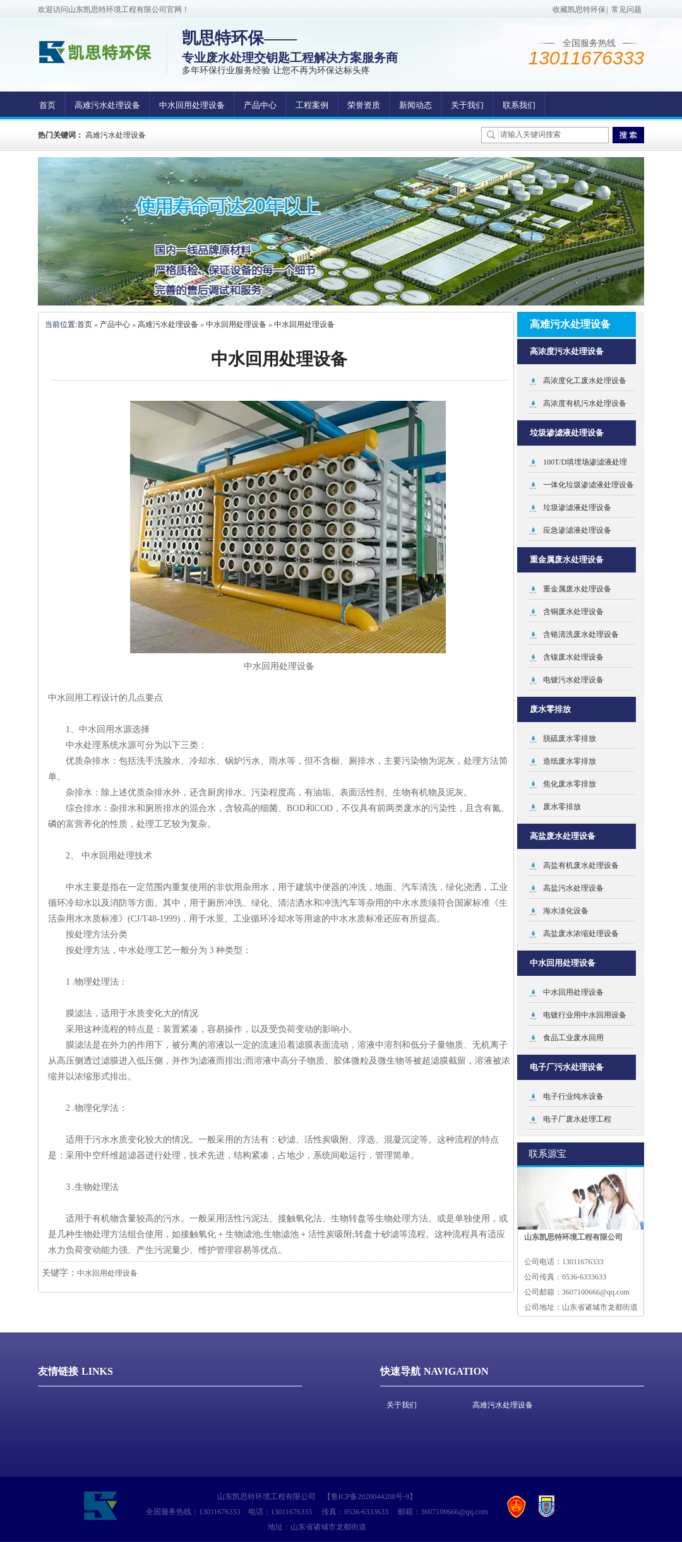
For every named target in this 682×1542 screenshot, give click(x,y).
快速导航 (400, 1371)
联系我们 (519, 105)
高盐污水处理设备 (573, 888)
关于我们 (467, 105)
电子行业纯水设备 (573, 1096)
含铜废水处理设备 (573, 611)
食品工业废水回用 (573, 1037)
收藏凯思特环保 (579, 9)
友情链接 (58, 1371)
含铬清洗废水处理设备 (581, 634)
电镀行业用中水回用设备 (584, 1015)
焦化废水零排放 (569, 784)
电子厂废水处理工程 (577, 1119)
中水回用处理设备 (192, 105)
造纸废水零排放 (569, 761)
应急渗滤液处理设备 (577, 530)
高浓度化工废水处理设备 (584, 380)
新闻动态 (415, 105)
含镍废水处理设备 (573, 657)
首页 (47, 105)
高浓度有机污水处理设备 (584, 403)
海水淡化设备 (566, 910)
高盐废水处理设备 (562, 836)
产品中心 (260, 105)
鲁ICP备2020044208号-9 (370, 1496)
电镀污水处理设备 (573, 679)
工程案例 (312, 105)
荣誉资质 (363, 105)
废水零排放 (550, 709)
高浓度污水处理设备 (567, 351)
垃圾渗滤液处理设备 (567, 432)
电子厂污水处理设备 (567, 1067)
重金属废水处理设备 (567, 559)
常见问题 (626, 9)
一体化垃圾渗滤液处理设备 (588, 484)
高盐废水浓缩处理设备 (581, 933)
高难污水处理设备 (107, 105)
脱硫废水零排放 (569, 738)
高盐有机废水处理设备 (581, 865)
